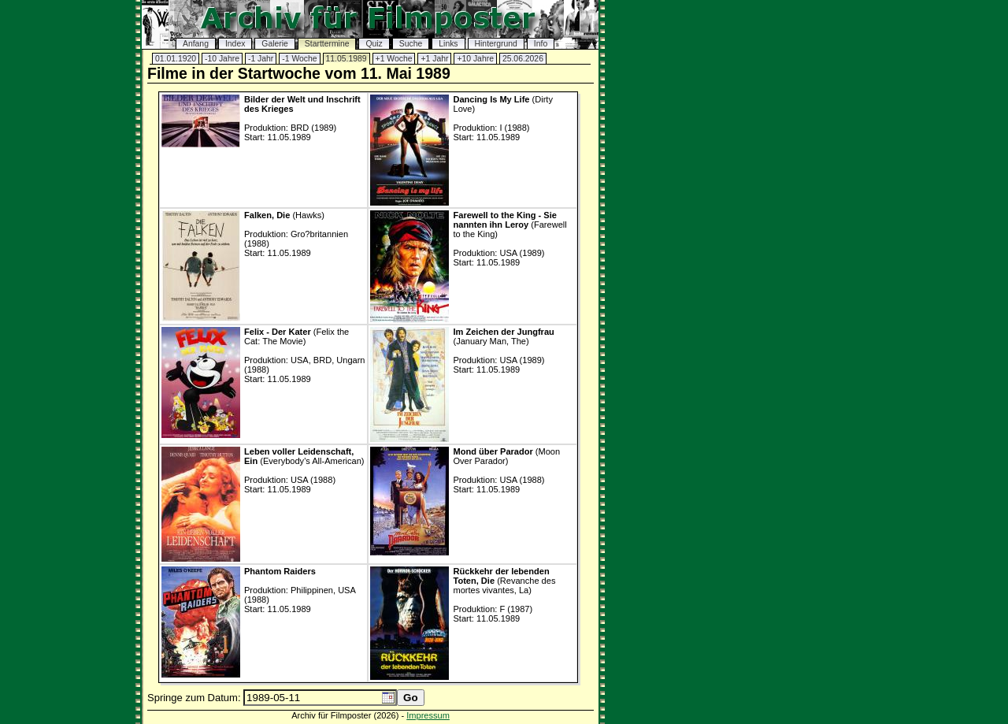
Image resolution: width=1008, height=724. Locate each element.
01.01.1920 (175, 58)
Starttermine (327, 43)
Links (448, 43)
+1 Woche (394, 58)
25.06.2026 (522, 58)
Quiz (373, 43)
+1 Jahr (434, 58)
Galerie (274, 43)
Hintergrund (496, 43)
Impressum (428, 715)
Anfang (196, 43)
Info (540, 43)
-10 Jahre (222, 58)
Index (235, 43)
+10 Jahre (475, 58)
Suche (410, 43)
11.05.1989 (346, 58)
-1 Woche (299, 58)
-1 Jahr (260, 58)
